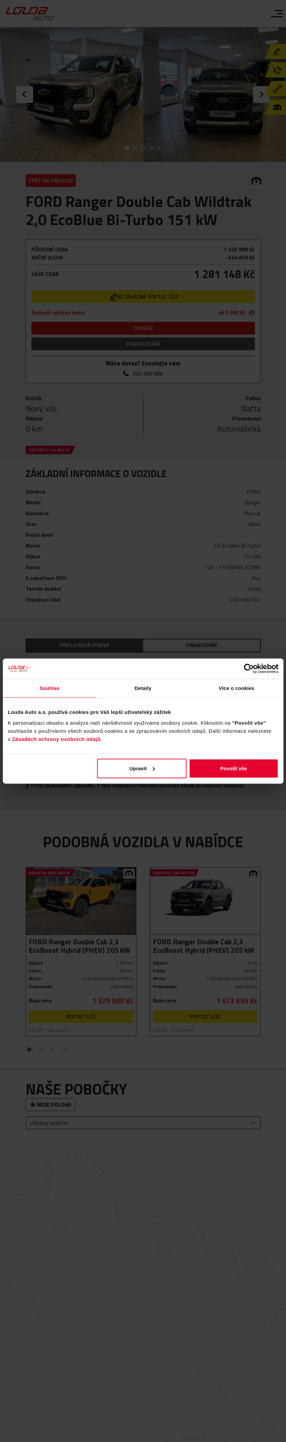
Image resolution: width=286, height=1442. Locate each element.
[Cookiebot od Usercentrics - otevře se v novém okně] (248, 669)
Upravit (142, 768)
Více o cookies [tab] (237, 688)
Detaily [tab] (143, 688)
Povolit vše (233, 768)
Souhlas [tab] (49, 688)
